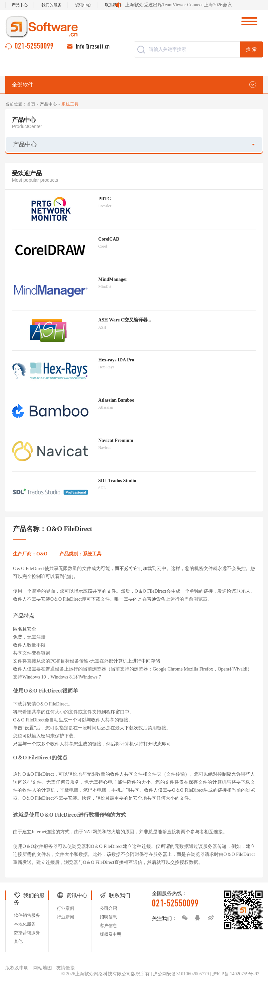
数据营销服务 (27, 932)
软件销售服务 (27, 915)
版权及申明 (110, 934)
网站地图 (42, 967)
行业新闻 (65, 916)
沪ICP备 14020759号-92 (235, 973)
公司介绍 (108, 908)
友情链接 (65, 967)
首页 (31, 104)
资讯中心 (83, 5)
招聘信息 (108, 916)
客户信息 (108, 925)
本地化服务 (25, 923)
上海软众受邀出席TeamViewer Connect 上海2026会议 (178, 4)
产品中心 (20, 5)
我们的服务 (52, 5)
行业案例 (65, 908)
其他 (18, 941)
